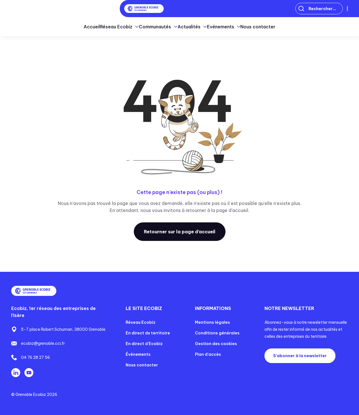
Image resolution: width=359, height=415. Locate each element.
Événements (138, 354)
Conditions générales (217, 333)
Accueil (56, 26)
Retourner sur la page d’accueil (179, 231)
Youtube (28, 372)
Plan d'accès (208, 354)
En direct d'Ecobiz (144, 343)
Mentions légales (212, 322)
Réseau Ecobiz (140, 322)
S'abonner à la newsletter (300, 355)
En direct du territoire (148, 333)
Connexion (329, 8)
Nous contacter (294, 26)
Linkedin (15, 372)
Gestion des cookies (216, 343)
